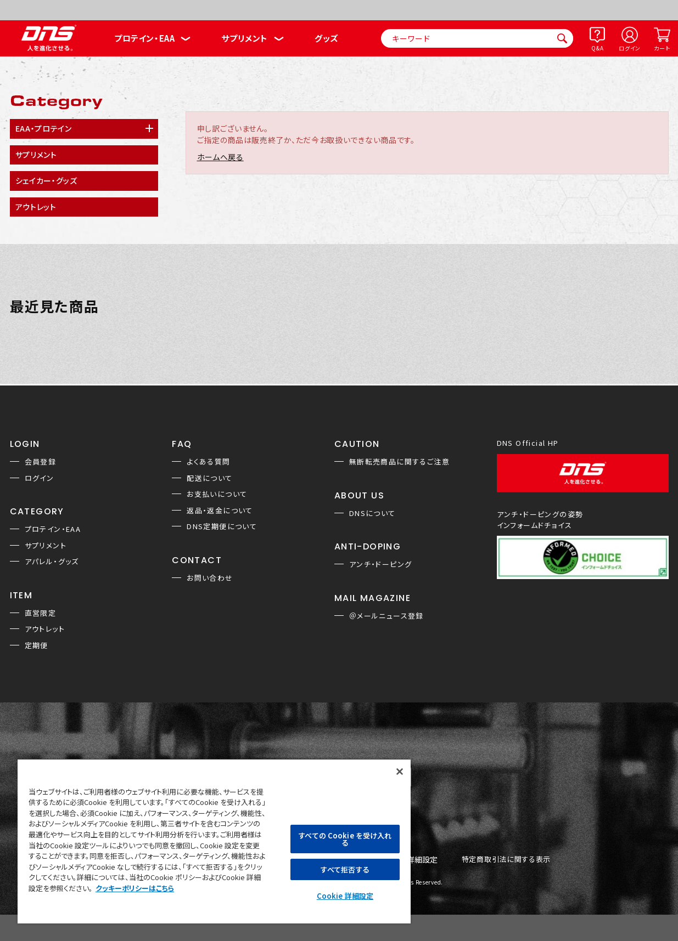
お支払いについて (217, 494)
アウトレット (45, 628)
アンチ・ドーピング (380, 564)
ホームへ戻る (220, 156)
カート (662, 48)
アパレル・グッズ (52, 561)
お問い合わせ (210, 577)
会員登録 (41, 461)
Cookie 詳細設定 (345, 896)
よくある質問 (208, 461)
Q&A (597, 48)
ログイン (630, 48)
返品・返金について (220, 510)
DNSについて (372, 513)
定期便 (36, 645)
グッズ (326, 38)
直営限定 (41, 613)
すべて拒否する (344, 869)
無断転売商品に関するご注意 (399, 461)
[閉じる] (399, 771)
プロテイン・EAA (144, 38)
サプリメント (244, 38)
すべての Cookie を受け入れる (344, 839)
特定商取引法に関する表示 (506, 859)
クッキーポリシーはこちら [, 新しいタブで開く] (135, 888)
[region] (214, 840)
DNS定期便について (222, 526)
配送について (209, 478)
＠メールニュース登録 (386, 615)
